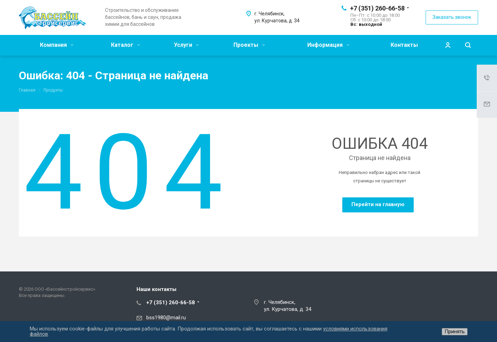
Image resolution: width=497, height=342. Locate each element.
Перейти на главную (378, 204)
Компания (57, 45)
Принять (454, 331)
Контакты (404, 45)
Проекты (249, 45)
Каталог (125, 45)
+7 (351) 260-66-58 (377, 8)
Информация (328, 45)
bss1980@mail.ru (166, 317)
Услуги (186, 45)
